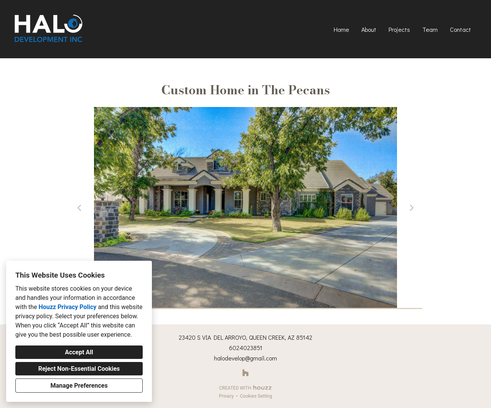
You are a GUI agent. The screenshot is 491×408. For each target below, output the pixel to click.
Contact (460, 29)
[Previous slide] (79, 208)
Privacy (226, 396)
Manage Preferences (78, 385)
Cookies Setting (256, 396)
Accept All (79, 352)
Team (430, 29)
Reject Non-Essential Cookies (79, 368)
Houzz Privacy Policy (67, 307)
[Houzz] (246, 373)
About (368, 29)
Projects (399, 29)
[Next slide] (411, 208)
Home (341, 29)
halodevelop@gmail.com (245, 358)
